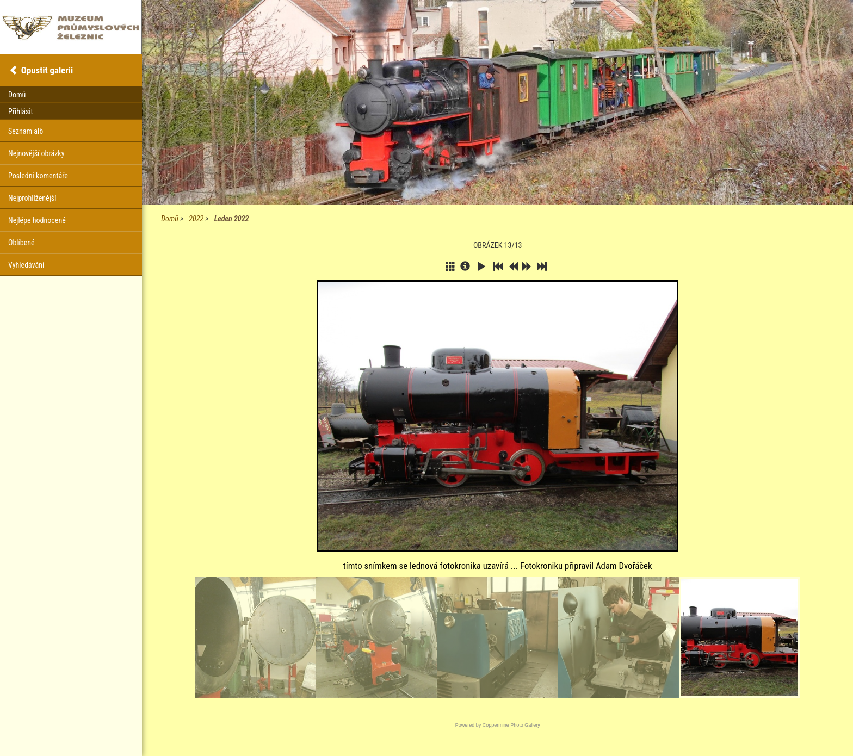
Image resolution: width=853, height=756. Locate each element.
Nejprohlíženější (32, 198)
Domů (169, 218)
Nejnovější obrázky (36, 153)
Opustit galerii (47, 70)
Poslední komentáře (38, 175)
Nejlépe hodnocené (37, 220)
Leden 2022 (231, 218)
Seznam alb (25, 131)
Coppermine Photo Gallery (511, 725)
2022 (196, 218)
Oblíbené (21, 242)
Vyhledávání (26, 265)
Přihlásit (20, 111)
